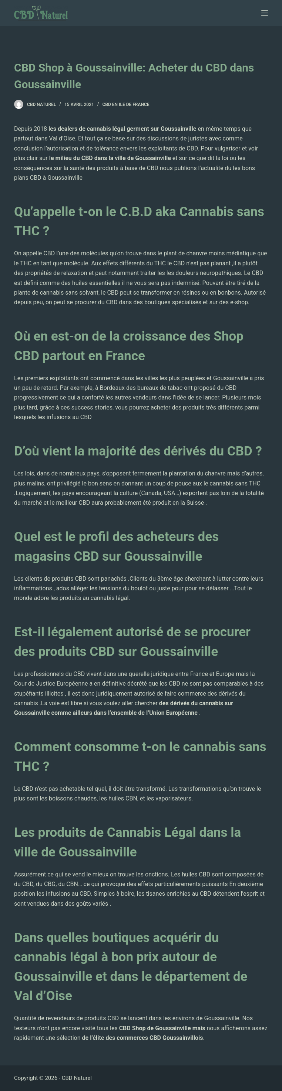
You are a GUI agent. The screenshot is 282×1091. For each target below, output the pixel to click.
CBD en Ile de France (126, 104)
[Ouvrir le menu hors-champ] (264, 13)
